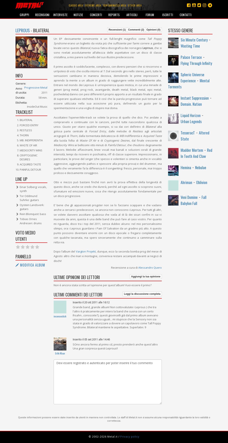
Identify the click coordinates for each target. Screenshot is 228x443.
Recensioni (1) (117, 29)
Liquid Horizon (191, 115)
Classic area (76, 5)
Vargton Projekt (86, 251)
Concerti (96, 14)
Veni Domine (189, 197)
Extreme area (93, 5)
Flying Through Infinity (196, 63)
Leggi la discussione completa (142, 293)
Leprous (23, 30)
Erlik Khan (60, 353)
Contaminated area (114, 5)
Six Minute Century (194, 39)
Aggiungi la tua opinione (146, 276)
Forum (150, 14)
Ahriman (186, 182)
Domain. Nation (191, 104)
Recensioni (42, 14)
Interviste (60, 14)
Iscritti (167, 14)
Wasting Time (190, 46)
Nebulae (200, 167)
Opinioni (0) (153, 29)
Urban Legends (191, 121)
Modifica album (30, 265)
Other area (135, 5)
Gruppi (24, 14)
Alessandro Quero (150, 267)
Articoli (131, 14)
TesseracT (188, 132)
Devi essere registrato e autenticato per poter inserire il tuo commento (108, 381)
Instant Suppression (195, 98)
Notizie (78, 14)
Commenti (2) (136, 29)
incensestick (60, 316)
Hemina (186, 167)
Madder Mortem (192, 150)
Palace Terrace (191, 57)
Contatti (186, 14)
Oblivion (201, 182)
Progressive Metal (35, 87)
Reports (114, 14)
